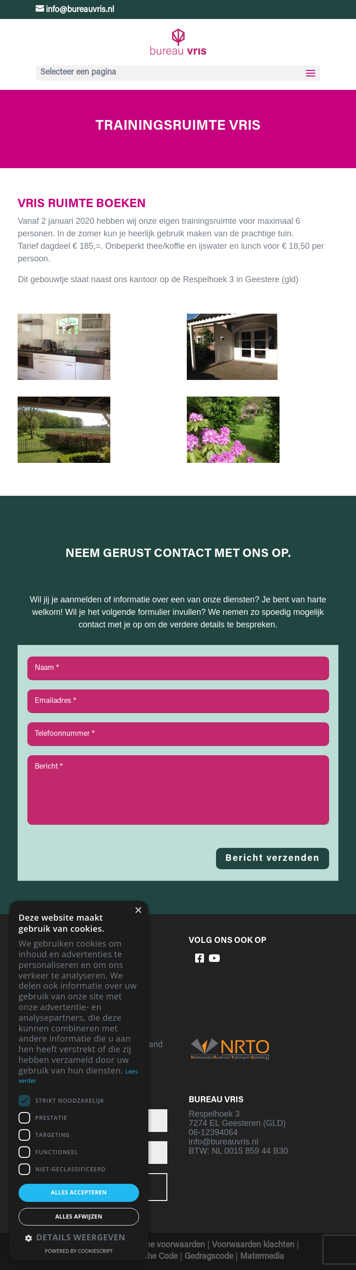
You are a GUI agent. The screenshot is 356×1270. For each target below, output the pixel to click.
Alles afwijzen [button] (78, 1216)
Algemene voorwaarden (161, 1245)
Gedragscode (208, 1257)
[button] (79, 1238)
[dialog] (78, 1081)
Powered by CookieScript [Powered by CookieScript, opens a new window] (79, 1250)
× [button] (137, 910)
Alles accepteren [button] (79, 1192)
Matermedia (262, 1257)
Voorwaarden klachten (253, 1245)
